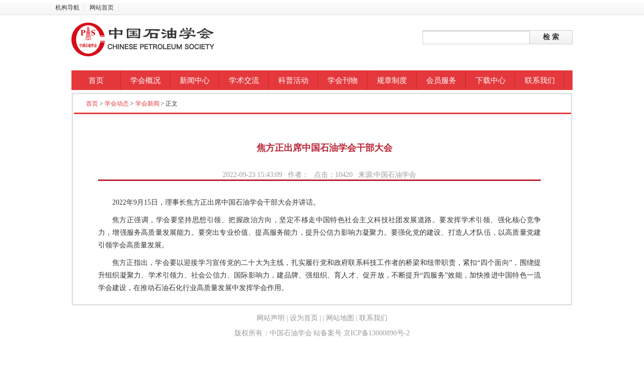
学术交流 (244, 80)
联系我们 (540, 80)
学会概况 (145, 80)
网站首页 (102, 7)
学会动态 (117, 103)
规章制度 (392, 80)
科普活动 (293, 80)
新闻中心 (195, 80)
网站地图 (340, 318)
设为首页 (304, 318)
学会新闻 (147, 103)
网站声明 (271, 318)
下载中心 (490, 80)
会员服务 (441, 80)
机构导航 (67, 7)
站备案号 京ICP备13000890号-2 (361, 333)
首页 (96, 80)
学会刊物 (343, 80)
